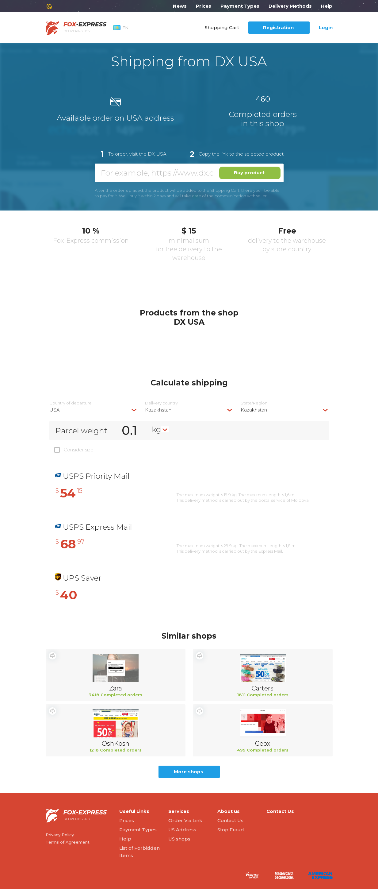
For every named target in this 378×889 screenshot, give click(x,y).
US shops (179, 839)
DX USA (157, 154)
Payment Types (239, 6)
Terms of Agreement (68, 842)
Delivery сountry (161, 403)
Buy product (249, 173)
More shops (188, 772)
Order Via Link (185, 820)
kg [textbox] (156, 429)
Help (326, 6)
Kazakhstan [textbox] (158, 410)
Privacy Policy (60, 834)
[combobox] (93, 410)
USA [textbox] (54, 410)
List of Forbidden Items (139, 851)
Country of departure (70, 403)
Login (326, 27)
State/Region (254, 403)
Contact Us (230, 820)
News (180, 6)
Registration (278, 27)
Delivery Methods (290, 6)
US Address (182, 830)
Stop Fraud (230, 830)
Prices (203, 6)
